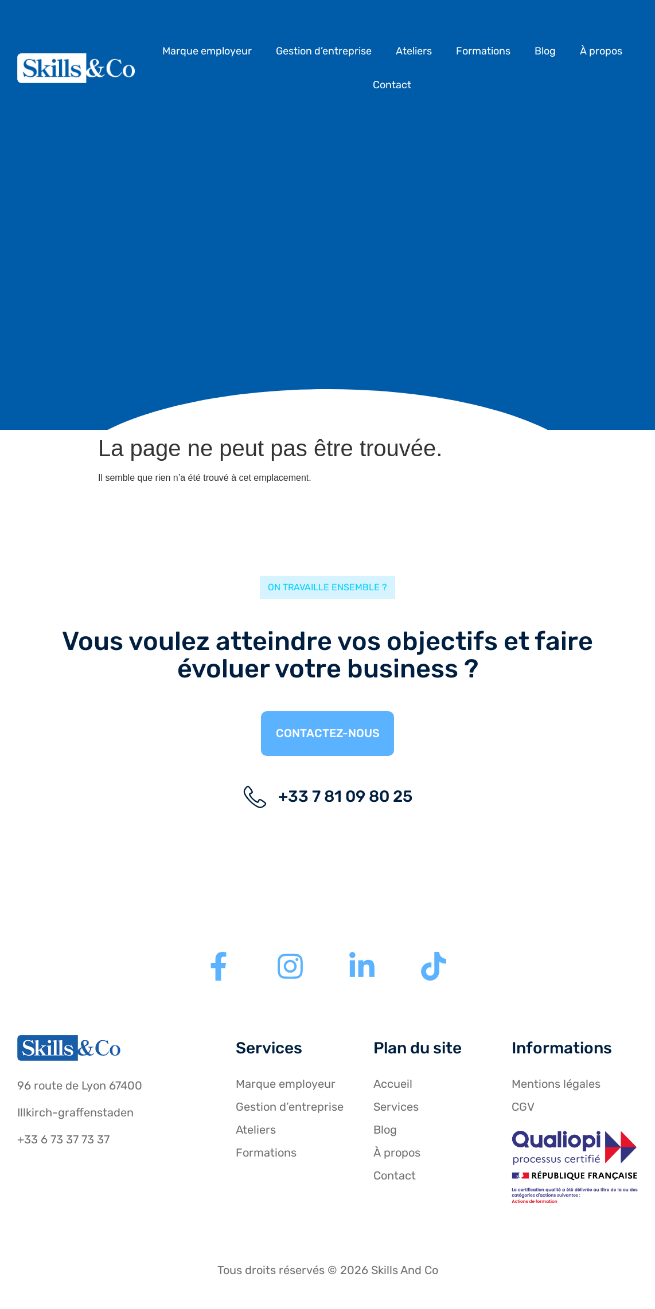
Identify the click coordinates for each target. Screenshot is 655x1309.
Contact (392, 85)
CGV (523, 1108)
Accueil (392, 1085)
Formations (483, 51)
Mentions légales (556, 1085)
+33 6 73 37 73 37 (63, 1140)
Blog (545, 51)
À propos (601, 51)
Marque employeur (207, 51)
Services (396, 1108)
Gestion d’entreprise (324, 51)
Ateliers (414, 51)
